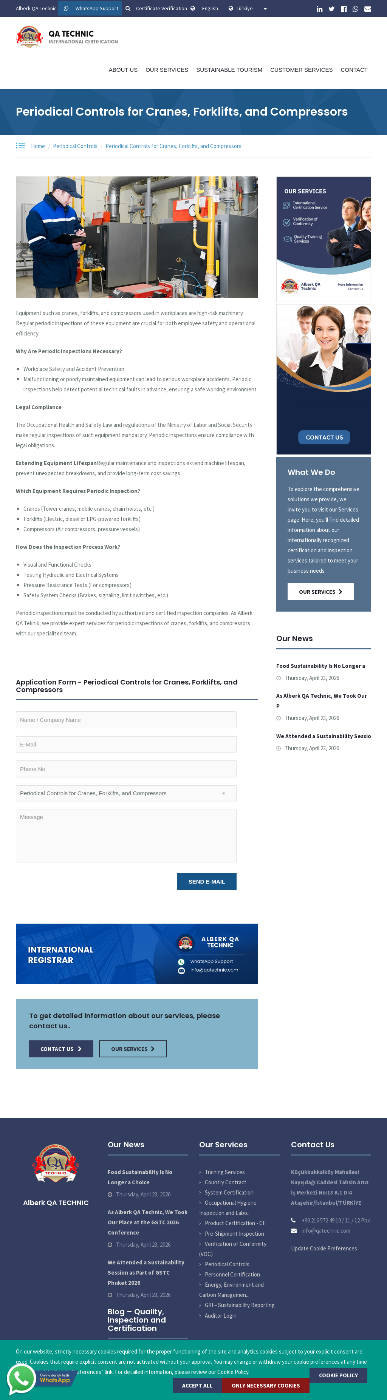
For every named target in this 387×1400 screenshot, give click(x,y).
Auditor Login (221, 1315)
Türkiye (252, 8)
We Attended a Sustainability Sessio (323, 736)
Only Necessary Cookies (266, 1385)
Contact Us (61, 1048)
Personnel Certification (232, 1274)
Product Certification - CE (235, 1223)
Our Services (167, 69)
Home (38, 146)
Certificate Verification (155, 8)
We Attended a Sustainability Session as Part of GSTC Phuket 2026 (146, 1272)
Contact (354, 69)
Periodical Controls (75, 146)
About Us (123, 69)
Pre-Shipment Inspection (234, 1233)
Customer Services (301, 69)
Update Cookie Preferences (324, 1248)
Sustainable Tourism (229, 69)
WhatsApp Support (97, 8)
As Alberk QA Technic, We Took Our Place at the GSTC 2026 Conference (147, 1222)
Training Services (225, 1172)
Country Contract (225, 1182)
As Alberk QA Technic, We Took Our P (321, 700)
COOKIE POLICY (338, 1375)
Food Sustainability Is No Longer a (320, 665)
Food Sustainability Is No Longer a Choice (140, 1177)
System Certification (229, 1192)
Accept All (197, 1385)
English (210, 8)
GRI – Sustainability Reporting (240, 1305)
